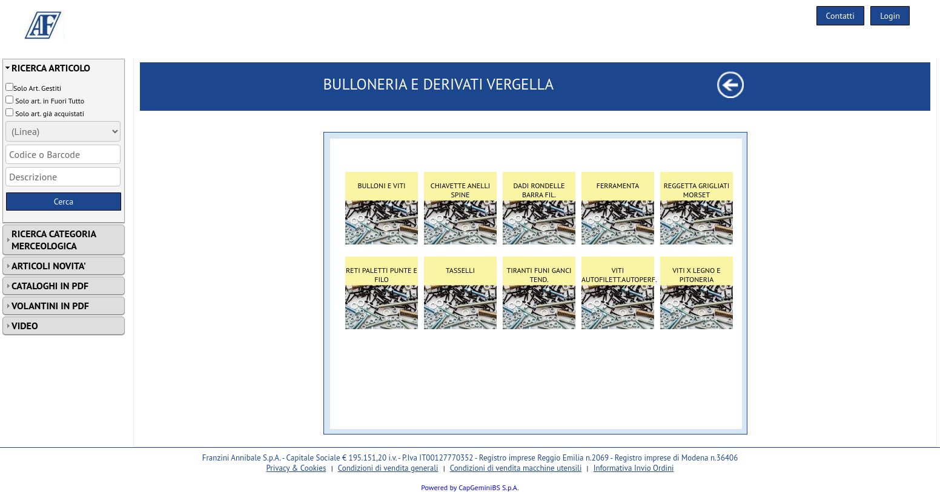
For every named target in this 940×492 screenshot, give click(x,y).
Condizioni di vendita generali (388, 468)
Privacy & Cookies (296, 468)
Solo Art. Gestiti (37, 88)
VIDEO (25, 326)
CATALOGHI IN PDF (50, 286)
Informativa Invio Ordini (634, 468)
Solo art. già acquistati (49, 113)
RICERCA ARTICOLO (51, 68)
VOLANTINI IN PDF (50, 306)
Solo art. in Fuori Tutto (49, 100)
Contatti (840, 15)
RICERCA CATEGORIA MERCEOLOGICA (54, 240)
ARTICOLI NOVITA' (49, 266)
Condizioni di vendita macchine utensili (516, 468)
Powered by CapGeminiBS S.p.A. (470, 487)
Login (890, 15)
